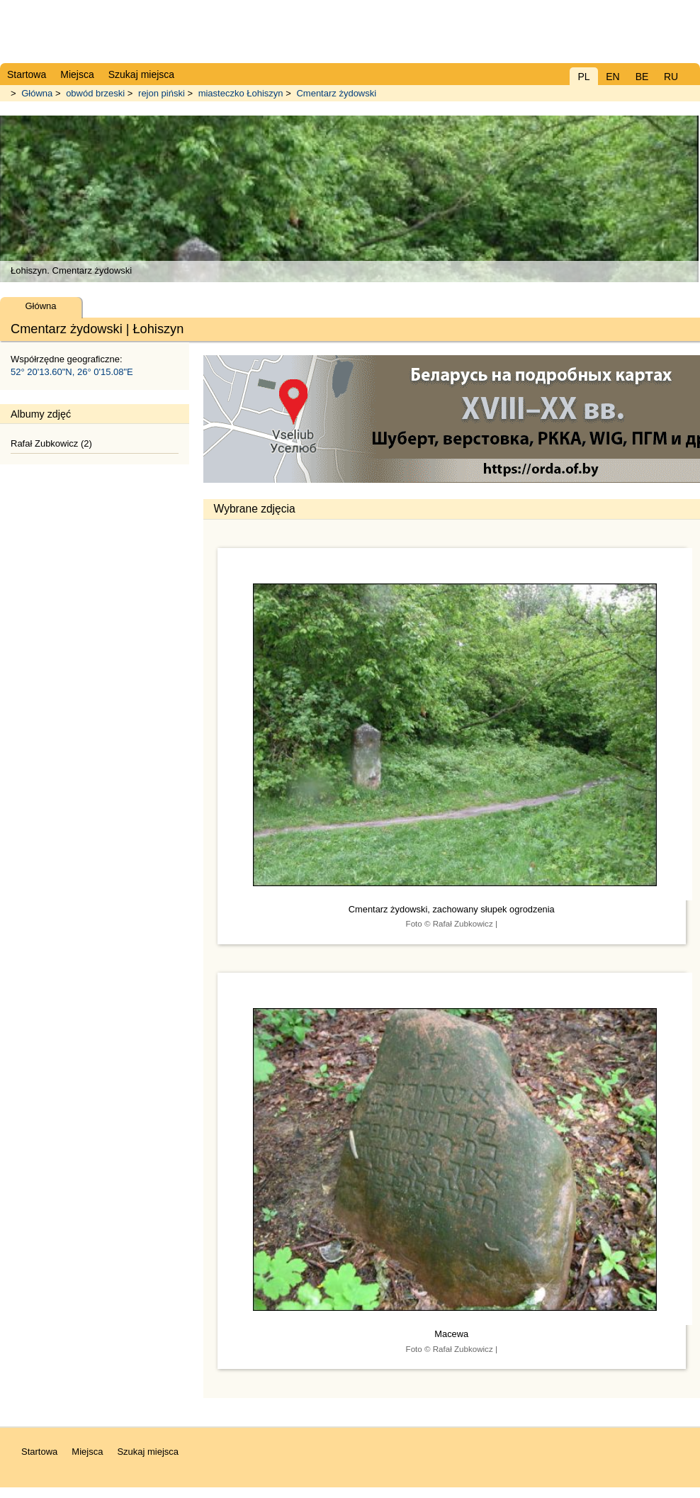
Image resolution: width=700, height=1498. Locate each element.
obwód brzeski (95, 93)
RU (671, 76)
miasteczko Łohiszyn (240, 93)
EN (612, 76)
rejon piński (161, 93)
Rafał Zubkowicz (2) (51, 443)
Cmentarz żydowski (336, 93)
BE (642, 76)
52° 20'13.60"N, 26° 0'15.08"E (72, 372)
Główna (36, 93)
